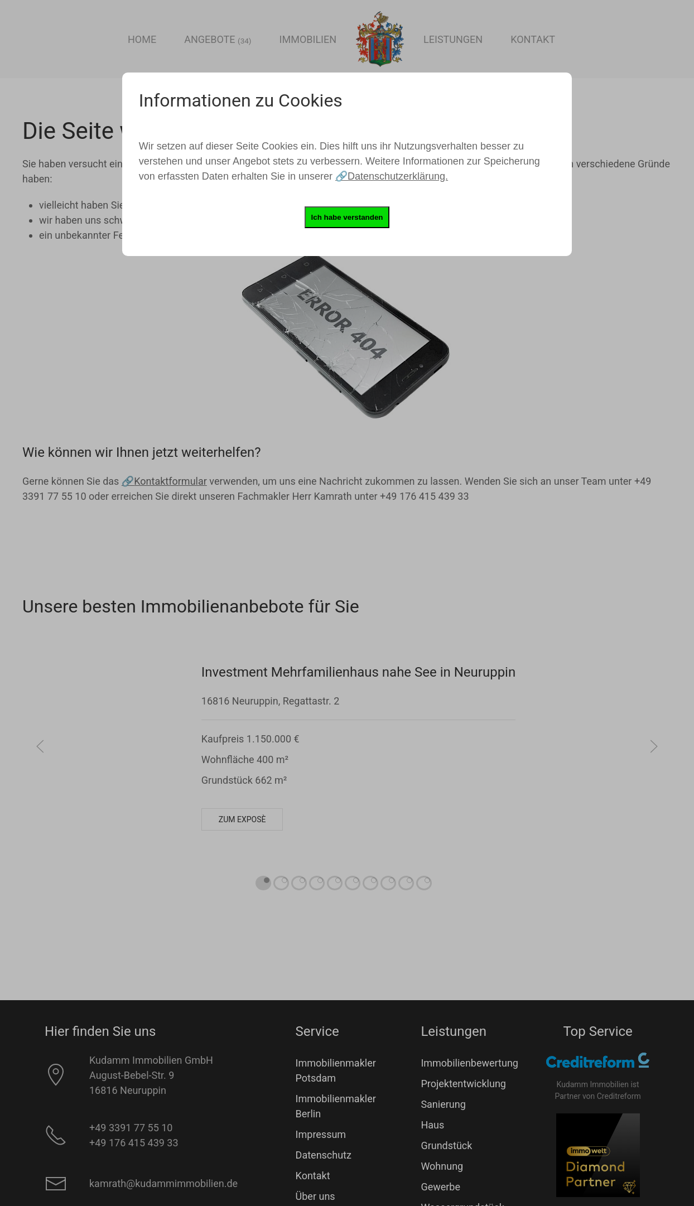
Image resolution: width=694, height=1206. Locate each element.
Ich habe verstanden (347, 217)
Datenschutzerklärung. (398, 176)
